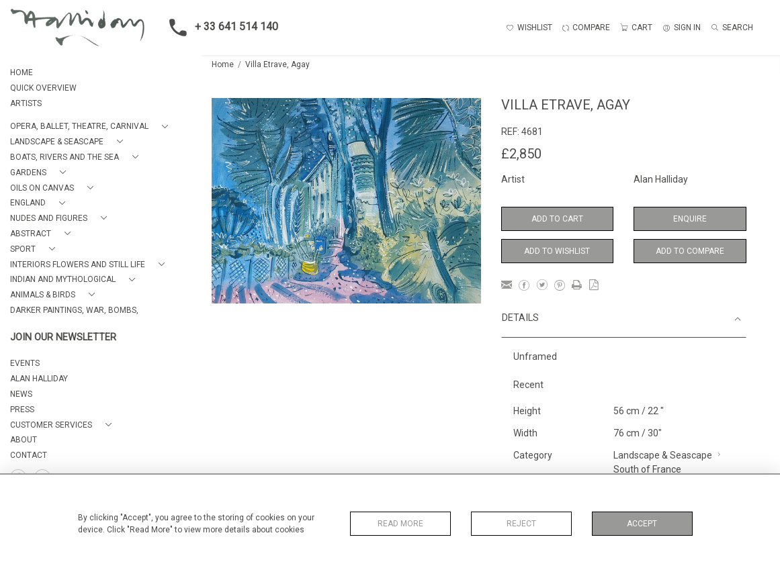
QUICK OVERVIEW (43, 88)
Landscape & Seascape (662, 455)
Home (223, 64)
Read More (400, 523)
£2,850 (521, 153)
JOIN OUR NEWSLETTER (63, 337)
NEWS (21, 394)
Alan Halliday (661, 179)
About (23, 439)
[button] (91, 126)
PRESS (22, 409)
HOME (21, 72)
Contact (28, 455)
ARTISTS (26, 103)
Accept (642, 523)
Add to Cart (557, 219)
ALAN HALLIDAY (39, 378)
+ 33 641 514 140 (219, 27)
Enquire (690, 219)
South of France (647, 469)
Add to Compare (690, 251)
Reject (521, 523)
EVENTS (25, 363)
